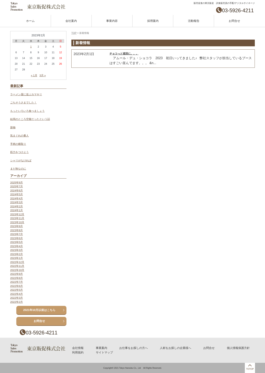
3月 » (42, 75)
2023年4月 (16, 246)
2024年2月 (16, 206)
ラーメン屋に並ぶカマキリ (26, 94)
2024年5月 (16, 194)
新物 (12, 127)
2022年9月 (16, 273)
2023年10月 (17, 222)
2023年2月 (16, 254)
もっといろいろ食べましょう (27, 110)
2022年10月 (17, 270)
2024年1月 (16, 210)
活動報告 (193, 20)
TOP (73, 33)
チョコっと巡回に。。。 (124, 53)
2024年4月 (16, 198)
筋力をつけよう (19, 152)
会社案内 (71, 20)
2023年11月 (17, 218)
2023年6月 (16, 238)
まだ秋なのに (18, 168)
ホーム (30, 20)
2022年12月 (17, 262)
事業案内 (101, 348)
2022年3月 (16, 297)
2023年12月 (17, 214)
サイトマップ (104, 352)
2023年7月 (16, 234)
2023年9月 (16, 226)
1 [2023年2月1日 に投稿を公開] (31, 46)
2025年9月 (16, 182)
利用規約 (78, 352)
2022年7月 (16, 281)
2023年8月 (16, 230)
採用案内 (153, 20)
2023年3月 (16, 250)
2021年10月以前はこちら (39, 310)
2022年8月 (16, 278)
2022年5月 (16, 289)
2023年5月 (16, 242)
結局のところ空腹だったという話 (30, 119)
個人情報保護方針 (237, 348)
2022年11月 (17, 266)
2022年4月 (16, 293)
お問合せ (234, 20)
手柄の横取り (18, 143)
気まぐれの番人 (19, 135)
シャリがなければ (20, 160)
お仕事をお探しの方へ (133, 348)
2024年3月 (16, 202)
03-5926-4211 (238, 10)
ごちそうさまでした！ (23, 102)
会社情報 (78, 348)
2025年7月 (16, 186)
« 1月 (34, 75)
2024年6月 (16, 190)
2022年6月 (16, 286)
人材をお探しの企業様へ (175, 348)
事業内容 (112, 20)
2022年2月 (16, 301)
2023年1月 (16, 258)
